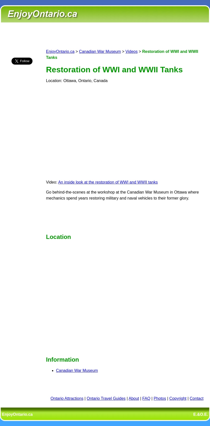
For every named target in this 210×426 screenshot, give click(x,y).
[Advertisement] (22, 156)
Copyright (177, 398)
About (134, 398)
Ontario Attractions (67, 398)
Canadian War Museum (100, 51)
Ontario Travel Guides (106, 398)
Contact (197, 398)
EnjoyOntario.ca (60, 51)
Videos (132, 51)
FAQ (146, 398)
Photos (160, 398)
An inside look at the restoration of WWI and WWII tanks (108, 182)
